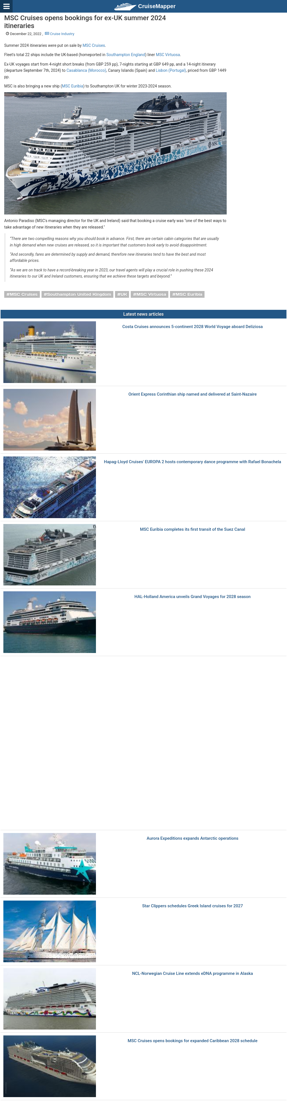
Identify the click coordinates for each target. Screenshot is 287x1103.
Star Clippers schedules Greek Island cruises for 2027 (192, 906)
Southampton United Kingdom (79, 294)
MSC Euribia (72, 86)
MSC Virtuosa (168, 54)
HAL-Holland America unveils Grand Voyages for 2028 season (192, 596)
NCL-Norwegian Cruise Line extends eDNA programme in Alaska (192, 973)
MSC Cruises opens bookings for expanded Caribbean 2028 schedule (193, 1041)
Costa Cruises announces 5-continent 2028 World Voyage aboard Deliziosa (192, 326)
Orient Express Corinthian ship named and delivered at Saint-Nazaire (192, 394)
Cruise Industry (59, 34)
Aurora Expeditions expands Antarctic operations (192, 838)
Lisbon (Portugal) (171, 70)
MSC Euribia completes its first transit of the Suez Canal (192, 529)
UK (124, 294)
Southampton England (125, 54)
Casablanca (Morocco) (86, 70)
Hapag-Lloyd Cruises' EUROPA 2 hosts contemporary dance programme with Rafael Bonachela (192, 462)
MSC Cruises (93, 45)
